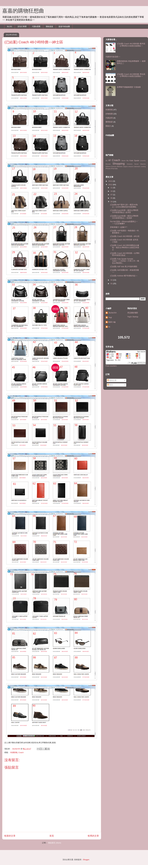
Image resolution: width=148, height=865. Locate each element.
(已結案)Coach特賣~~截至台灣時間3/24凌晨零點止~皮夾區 (124, 211)
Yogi (110, 317)
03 (112, 202)
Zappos (125, 166)
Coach (21, 752)
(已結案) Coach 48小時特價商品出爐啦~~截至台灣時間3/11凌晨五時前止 (124, 247)
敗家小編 (112, 322)
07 (112, 195)
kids (116, 168)
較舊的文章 (93, 836)
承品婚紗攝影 (132, 313)
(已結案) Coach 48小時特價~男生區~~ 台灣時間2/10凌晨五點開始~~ (131, 75)
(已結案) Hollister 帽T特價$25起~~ (123, 276)
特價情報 (13, 752)
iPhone (108, 168)
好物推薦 (109, 114)
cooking (143, 166)
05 (112, 198)
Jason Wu (125, 160)
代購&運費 (36, 26)
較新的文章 (9, 836)
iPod (112, 168)
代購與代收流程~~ (113, 57)
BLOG (9, 26)
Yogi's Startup (132, 317)
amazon (130, 166)
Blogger (86, 860)
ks (109, 327)
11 (112, 188)
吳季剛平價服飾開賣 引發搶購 (129, 87)
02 (112, 280)
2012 (110, 185)
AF (109, 160)
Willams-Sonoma (111, 166)
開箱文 (108, 126)
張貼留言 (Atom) (54, 843)
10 (112, 191)
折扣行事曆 (22, 26)
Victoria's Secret (133, 164)
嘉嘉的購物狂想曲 (23, 11)
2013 (110, 181)
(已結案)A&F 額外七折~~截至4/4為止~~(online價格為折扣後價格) (124, 206)
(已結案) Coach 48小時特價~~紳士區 (124, 236)
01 (112, 284)
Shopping (118, 163)
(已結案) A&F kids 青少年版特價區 (123, 266)
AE (107, 160)
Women (119, 166)
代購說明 (109, 118)
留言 (110, 385)
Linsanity (143, 160)
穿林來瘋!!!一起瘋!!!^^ (118, 227)
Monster (108, 164)
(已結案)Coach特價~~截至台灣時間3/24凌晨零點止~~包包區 (124, 217)
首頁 (51, 836)
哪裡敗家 (109, 122)
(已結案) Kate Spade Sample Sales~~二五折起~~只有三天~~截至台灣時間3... (124, 261)
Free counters (111, 366)
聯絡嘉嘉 (49, 26)
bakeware (137, 166)
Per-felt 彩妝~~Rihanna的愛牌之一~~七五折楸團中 (124, 223)
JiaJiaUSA (112, 313)
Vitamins (143, 164)
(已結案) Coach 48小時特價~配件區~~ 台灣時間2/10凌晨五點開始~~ (131, 45)
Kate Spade (134, 160)
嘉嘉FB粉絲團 (64, 26)
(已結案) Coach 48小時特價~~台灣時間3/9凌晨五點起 (124, 254)
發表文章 (112, 380)
